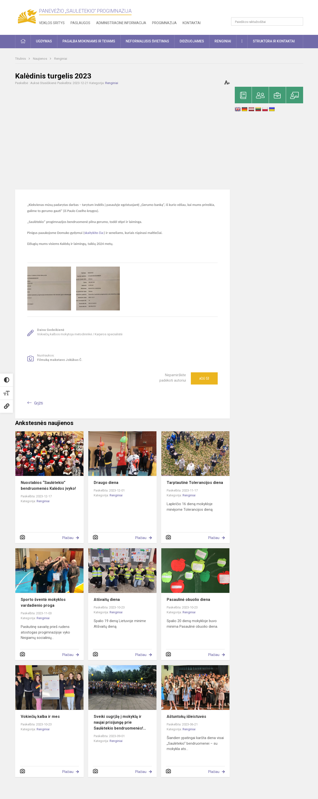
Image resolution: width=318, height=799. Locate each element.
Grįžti (38, 403)
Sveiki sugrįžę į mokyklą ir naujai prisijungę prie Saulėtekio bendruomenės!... (120, 722)
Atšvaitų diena (107, 599)
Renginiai (60, 58)
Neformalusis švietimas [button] (147, 41)
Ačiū (204, 378)
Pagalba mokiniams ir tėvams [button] (88, 41)
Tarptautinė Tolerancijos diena (195, 482)
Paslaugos (80, 23)
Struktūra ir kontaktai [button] (274, 41)
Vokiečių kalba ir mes (40, 716)
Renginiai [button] (223, 41)
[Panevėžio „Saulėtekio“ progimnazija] (27, 16)
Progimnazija (164, 23)
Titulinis (21, 58)
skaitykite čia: (94, 233)
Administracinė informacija (121, 23)
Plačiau (67, 538)
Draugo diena (106, 482)
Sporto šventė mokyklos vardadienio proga (43, 602)
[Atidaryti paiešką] (297, 21)
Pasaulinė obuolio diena (188, 599)
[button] (270, 10)
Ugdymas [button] (44, 41)
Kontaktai (192, 23)
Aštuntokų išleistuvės (186, 716)
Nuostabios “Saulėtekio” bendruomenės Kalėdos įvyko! (48, 485)
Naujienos (40, 58)
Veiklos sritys (52, 23)
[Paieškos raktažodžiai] (267, 21)
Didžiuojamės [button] (192, 41)
